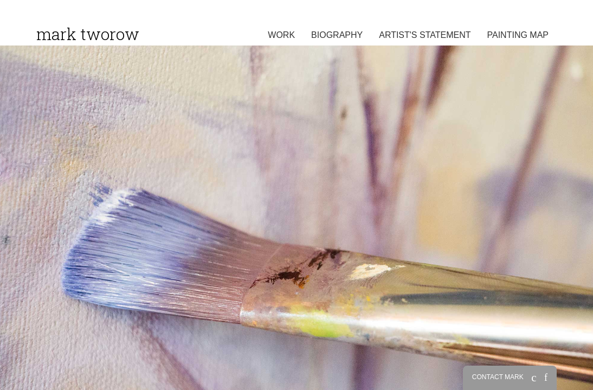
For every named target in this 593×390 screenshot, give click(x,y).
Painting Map (518, 35)
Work (281, 35)
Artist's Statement (424, 35)
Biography (337, 35)
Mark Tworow (87, 33)
